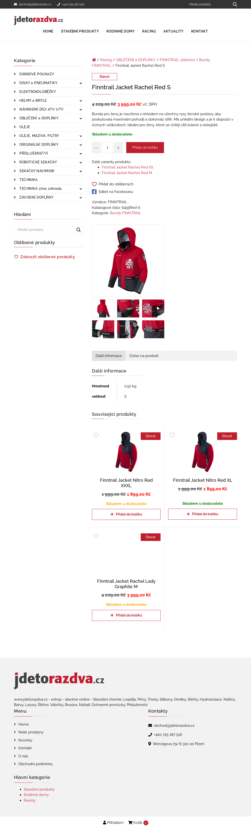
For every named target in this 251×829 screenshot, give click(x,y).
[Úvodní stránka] (94, 60)
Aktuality (173, 31)
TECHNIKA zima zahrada (40, 188)
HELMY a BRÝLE (32, 100)
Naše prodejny (30, 732)
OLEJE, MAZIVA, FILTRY (38, 136)
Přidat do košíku (145, 147)
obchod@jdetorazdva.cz (32, 4)
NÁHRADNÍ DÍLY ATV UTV (41, 109)
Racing (149, 31)
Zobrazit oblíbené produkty (47, 257)
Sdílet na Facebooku (112, 191)
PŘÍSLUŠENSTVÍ (33, 153)
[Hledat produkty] (207, 4)
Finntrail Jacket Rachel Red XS (127, 167)
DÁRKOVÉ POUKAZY (36, 74)
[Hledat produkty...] (233, 4)
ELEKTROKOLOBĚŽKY (37, 92)
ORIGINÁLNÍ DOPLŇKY (38, 144)
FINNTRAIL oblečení (177, 60)
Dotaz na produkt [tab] (144, 356)
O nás (23, 756)
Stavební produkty (80, 31)
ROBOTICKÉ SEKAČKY (37, 162)
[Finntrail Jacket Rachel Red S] (128, 261)
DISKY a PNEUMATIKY (38, 83)
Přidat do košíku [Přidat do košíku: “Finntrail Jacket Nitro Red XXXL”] (129, 514)
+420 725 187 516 (70, 4)
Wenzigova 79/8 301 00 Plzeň (178, 744)
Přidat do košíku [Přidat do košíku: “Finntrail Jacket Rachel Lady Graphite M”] (129, 615)
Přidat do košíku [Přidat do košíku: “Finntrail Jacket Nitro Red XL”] (205, 514)
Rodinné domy (120, 31)
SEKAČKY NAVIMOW (36, 171)
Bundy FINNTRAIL (125, 213)
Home (48, 31)
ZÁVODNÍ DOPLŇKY (36, 197)
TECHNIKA (28, 180)
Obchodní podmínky (35, 764)
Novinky (25, 740)
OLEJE (24, 127)
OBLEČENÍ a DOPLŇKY (38, 118)
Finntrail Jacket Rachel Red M (127, 173)
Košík (138, 822)
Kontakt (199, 31)
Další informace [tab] (109, 356)
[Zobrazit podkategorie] (80, 83)
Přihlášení (113, 822)
